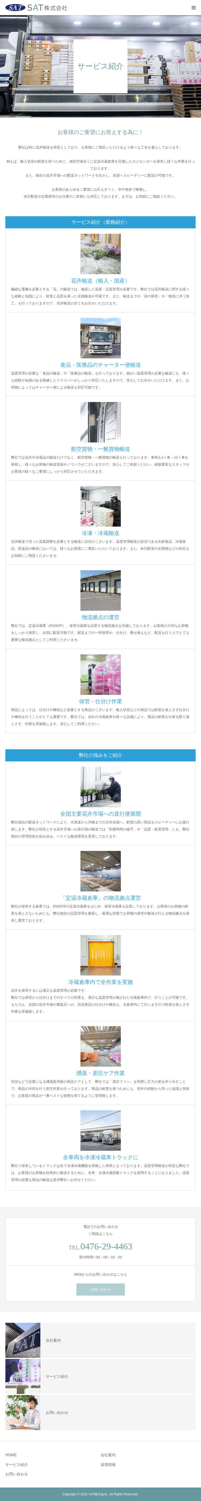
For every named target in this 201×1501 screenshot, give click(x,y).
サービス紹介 (16, 1464)
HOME (11, 1455)
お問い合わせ (100, 1289)
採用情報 (108, 1464)
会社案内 (108, 1455)
